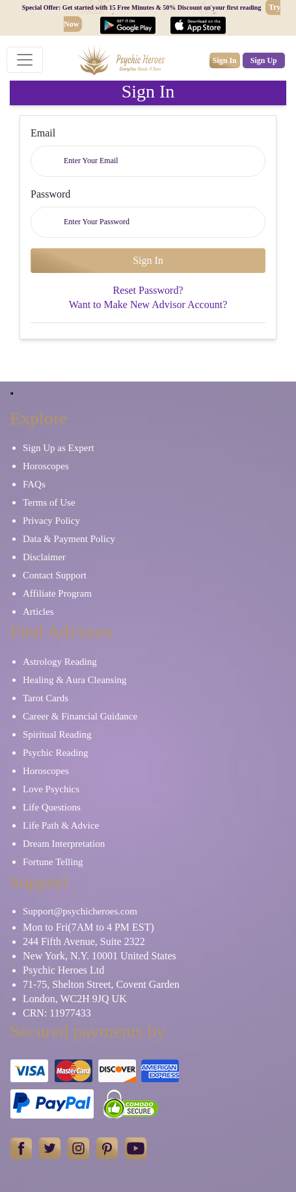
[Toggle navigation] (25, 60)
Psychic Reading (55, 752)
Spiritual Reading (57, 734)
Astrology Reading (60, 661)
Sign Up (263, 60)
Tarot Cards (45, 698)
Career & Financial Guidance (80, 716)
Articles (38, 611)
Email (43, 132)
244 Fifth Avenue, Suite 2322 (84, 941)
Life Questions (52, 807)
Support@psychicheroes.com (80, 911)
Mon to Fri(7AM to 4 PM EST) (88, 927)
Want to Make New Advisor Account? (148, 304)
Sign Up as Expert (58, 448)
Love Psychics (51, 789)
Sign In (225, 60)
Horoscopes (46, 466)
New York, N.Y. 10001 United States (99, 955)
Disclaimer (44, 557)
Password (50, 194)
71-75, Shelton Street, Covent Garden (101, 984)
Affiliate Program (57, 593)
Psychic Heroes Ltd (63, 970)
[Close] (11, 393)
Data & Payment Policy (69, 539)
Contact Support (55, 575)
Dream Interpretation (64, 843)
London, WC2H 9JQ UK (75, 998)
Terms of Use (49, 502)
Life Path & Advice (61, 825)
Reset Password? (148, 290)
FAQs (34, 484)
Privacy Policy (51, 520)
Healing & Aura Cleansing (75, 680)
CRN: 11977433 (57, 1012)
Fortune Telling (53, 862)
